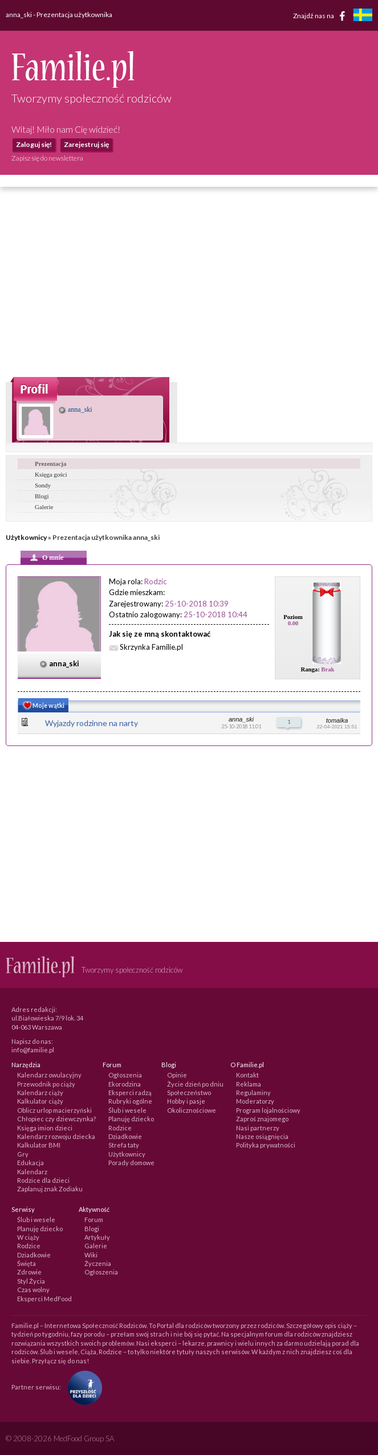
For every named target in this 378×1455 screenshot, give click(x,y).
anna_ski (75, 409)
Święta (26, 1263)
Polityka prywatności (265, 1145)
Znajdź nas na (321, 16)
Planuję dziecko (131, 1118)
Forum (93, 1219)
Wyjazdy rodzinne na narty (91, 723)
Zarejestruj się (86, 144)
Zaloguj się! (34, 144)
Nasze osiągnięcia (262, 1136)
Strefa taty (123, 1145)
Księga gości (51, 474)
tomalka (337, 720)
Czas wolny (33, 1289)
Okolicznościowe (191, 1110)
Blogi (41, 496)
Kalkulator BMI (38, 1145)
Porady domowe (131, 1162)
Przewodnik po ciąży (46, 1084)
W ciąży (28, 1237)
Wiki (90, 1255)
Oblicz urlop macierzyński (54, 1110)
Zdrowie (29, 1272)
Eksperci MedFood (44, 1298)
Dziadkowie (125, 1136)
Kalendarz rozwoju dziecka (56, 1136)
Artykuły (97, 1237)
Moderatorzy (255, 1101)
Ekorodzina (124, 1084)
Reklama (248, 1084)
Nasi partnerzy (257, 1128)
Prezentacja (50, 463)
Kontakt (247, 1075)
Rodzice (120, 1128)
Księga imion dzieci (44, 1128)
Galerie (44, 506)
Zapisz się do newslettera (47, 158)
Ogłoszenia (125, 1075)
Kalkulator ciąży (40, 1101)
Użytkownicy (26, 537)
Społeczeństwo (189, 1092)
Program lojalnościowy (268, 1110)
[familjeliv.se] (362, 16)
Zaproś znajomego (262, 1118)
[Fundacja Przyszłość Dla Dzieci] (82, 1387)
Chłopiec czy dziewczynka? (56, 1118)
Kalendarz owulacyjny (49, 1075)
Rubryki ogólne (130, 1101)
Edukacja (30, 1162)
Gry (23, 1154)
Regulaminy (253, 1092)
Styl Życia (31, 1281)
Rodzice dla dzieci (43, 1180)
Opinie (177, 1075)
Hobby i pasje (186, 1101)
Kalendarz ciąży (40, 1092)
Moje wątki (42, 706)
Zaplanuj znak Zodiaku (50, 1188)
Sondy (43, 485)
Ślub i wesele (127, 1110)
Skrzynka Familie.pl (151, 646)
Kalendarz (32, 1171)
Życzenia (97, 1263)
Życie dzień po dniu (195, 1084)
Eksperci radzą (130, 1092)
